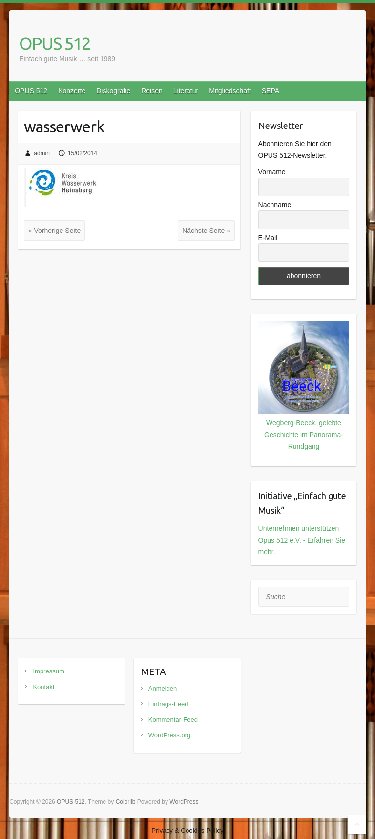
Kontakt (43, 687)
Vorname (272, 172)
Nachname (275, 205)
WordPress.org (169, 735)
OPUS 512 (54, 43)
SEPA (270, 91)
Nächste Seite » (206, 230)
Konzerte (71, 91)
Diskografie (113, 91)
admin (42, 153)
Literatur (185, 91)
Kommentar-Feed (173, 719)
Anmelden (162, 688)
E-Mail (268, 238)
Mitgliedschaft (230, 91)
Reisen (152, 91)
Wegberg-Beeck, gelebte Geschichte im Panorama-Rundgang (303, 434)
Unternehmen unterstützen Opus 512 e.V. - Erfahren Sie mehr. (301, 540)
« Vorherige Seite (54, 230)
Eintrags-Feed (168, 704)
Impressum (48, 671)
